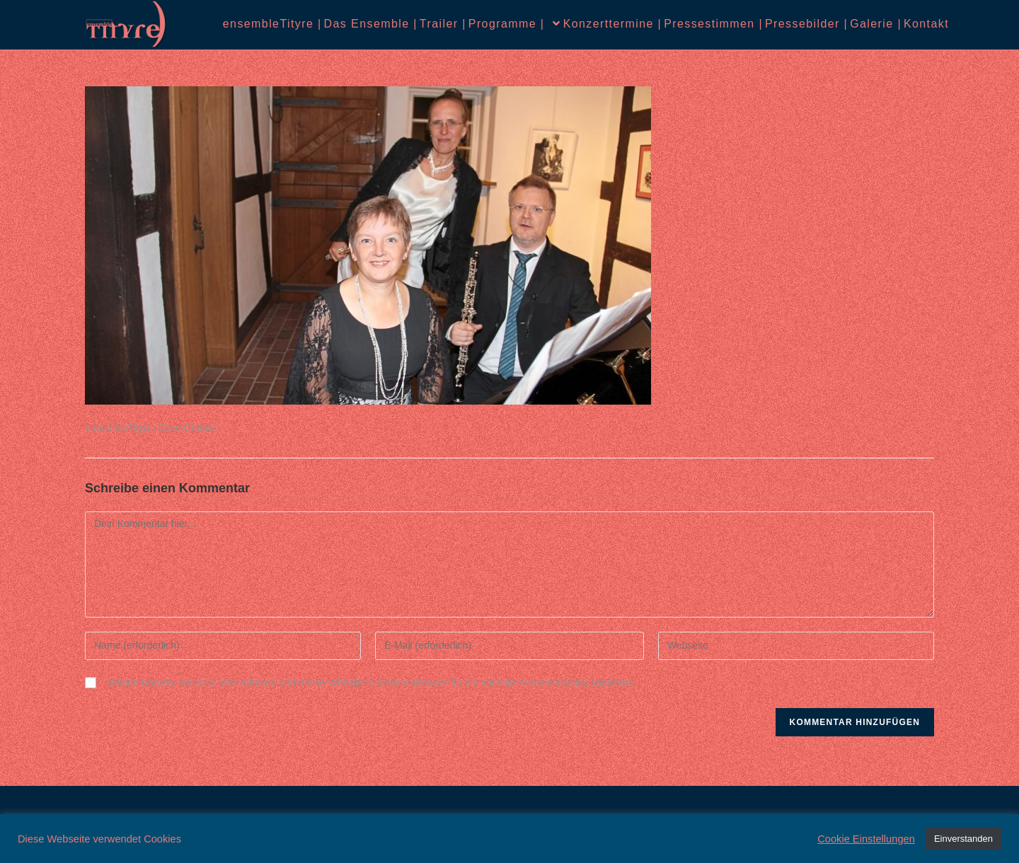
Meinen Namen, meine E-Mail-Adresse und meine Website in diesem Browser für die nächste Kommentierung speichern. (371, 682)
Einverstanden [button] (963, 838)
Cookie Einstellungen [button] (866, 839)
